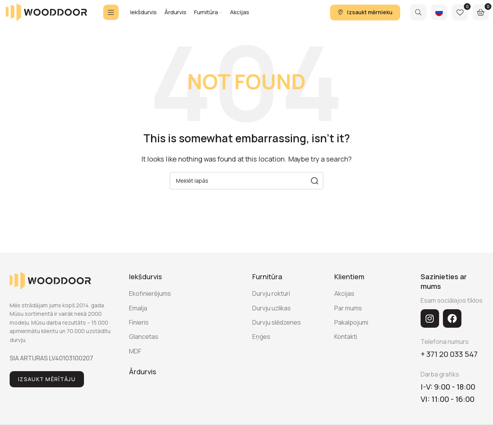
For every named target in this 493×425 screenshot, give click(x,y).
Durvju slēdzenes (276, 332)
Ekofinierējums (150, 303)
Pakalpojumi (351, 332)
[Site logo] (46, 16)
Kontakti (345, 346)
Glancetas (143, 346)
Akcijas (344, 303)
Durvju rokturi (271, 303)
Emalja (138, 317)
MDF (135, 361)
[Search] (418, 17)
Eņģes (261, 346)
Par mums (348, 317)
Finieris (139, 332)
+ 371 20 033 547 (449, 363)
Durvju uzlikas (271, 317)
